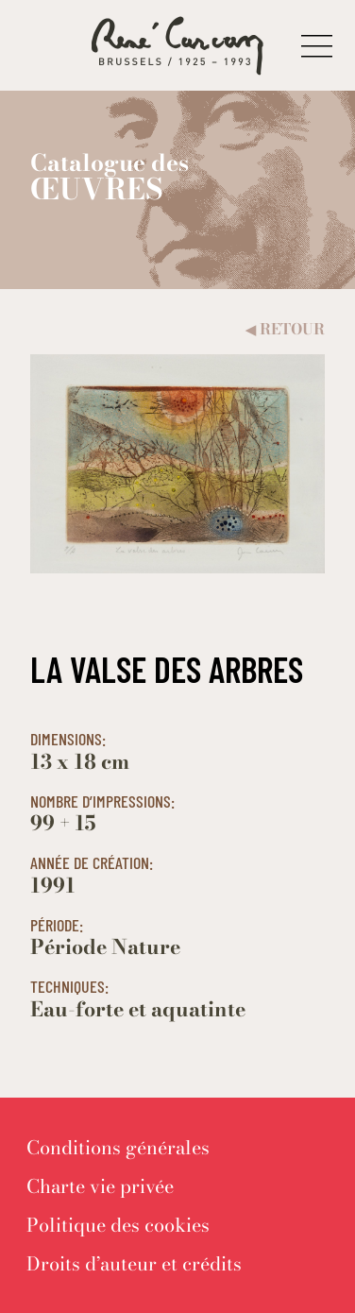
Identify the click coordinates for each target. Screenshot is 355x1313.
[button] (317, 46)
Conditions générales (118, 1147)
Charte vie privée (100, 1186)
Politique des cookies (118, 1224)
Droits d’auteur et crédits (134, 1263)
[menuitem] (118, 1147)
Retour (285, 329)
